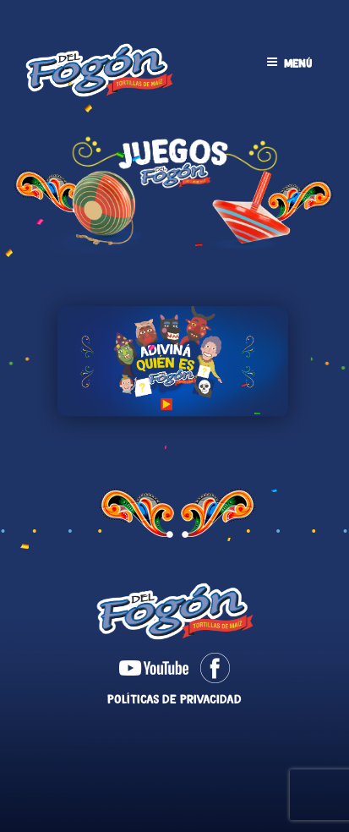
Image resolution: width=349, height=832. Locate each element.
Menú (289, 63)
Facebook (215, 668)
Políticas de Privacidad (174, 699)
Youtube (153, 668)
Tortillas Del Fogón (99, 69)
